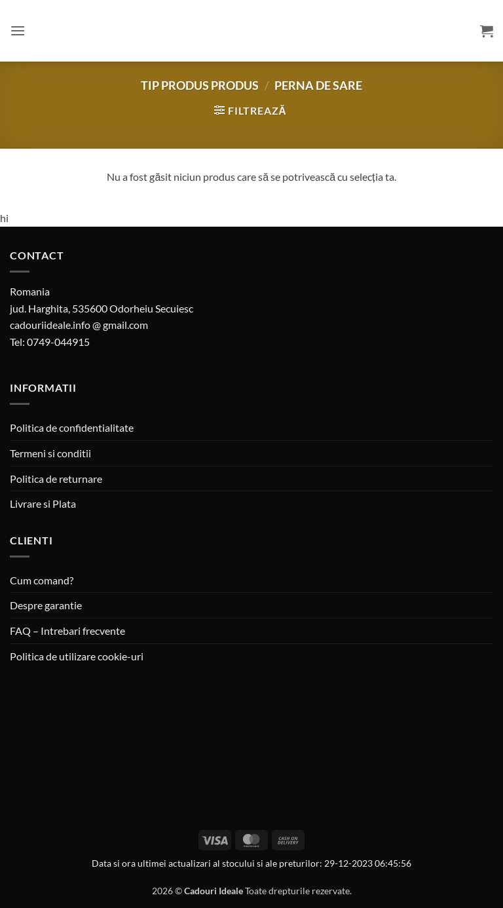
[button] (18, 30)
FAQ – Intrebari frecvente (67, 630)
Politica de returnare (56, 478)
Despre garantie (46, 605)
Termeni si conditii (50, 453)
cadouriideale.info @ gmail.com (79, 324)
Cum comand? (41, 580)
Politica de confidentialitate (72, 427)
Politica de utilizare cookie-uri (76, 656)
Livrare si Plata (43, 503)
